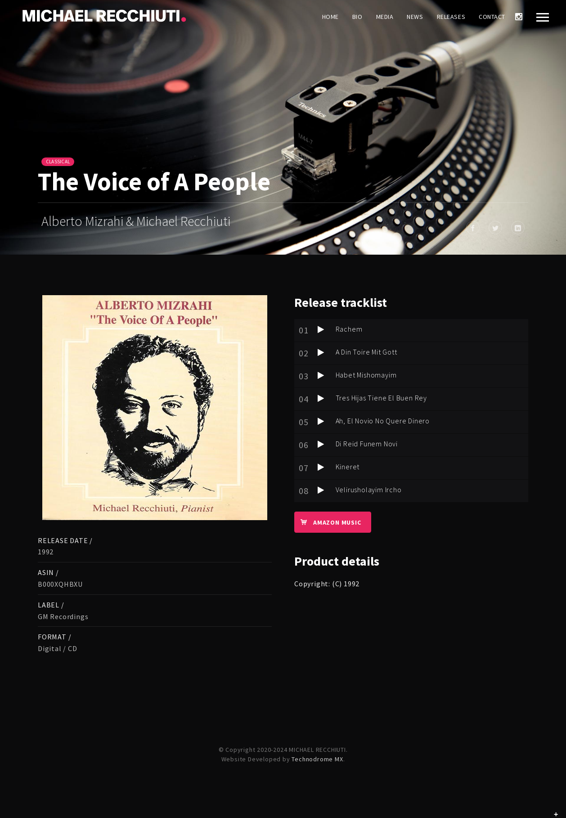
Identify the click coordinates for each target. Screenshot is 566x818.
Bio (357, 17)
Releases (451, 17)
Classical (58, 161)
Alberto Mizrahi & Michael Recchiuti (135, 220)
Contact (492, 17)
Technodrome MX (317, 759)
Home (330, 17)
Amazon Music (327, 521)
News (415, 17)
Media (385, 17)
